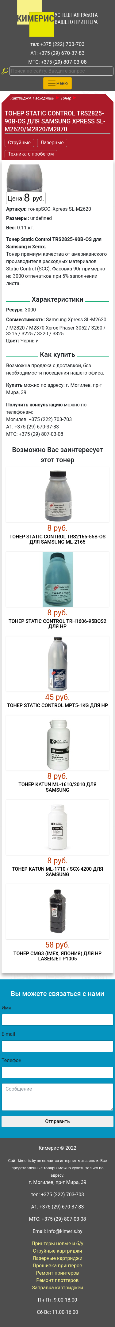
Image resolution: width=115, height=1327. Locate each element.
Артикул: (16, 209)
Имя (6, 1008)
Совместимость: (25, 319)
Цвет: (12, 341)
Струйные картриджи (57, 1251)
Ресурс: (15, 310)
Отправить (57, 1121)
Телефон (11, 1060)
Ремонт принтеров (57, 1273)
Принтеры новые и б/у (57, 1243)
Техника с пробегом (31, 154)
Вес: (11, 228)
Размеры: (17, 218)
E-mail (8, 1034)
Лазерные (52, 142)
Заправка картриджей (57, 1288)
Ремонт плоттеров (57, 1280)
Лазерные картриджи (57, 1258)
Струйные (19, 142)
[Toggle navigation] (57, 83)
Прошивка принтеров (57, 1266)
